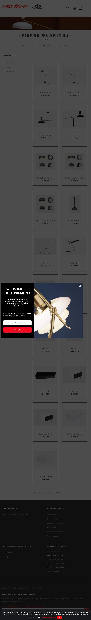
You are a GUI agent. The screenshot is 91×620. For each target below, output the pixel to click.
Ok (59, 617)
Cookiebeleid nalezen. (49, 617)
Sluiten (88, 49)
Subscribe (18, 91)
